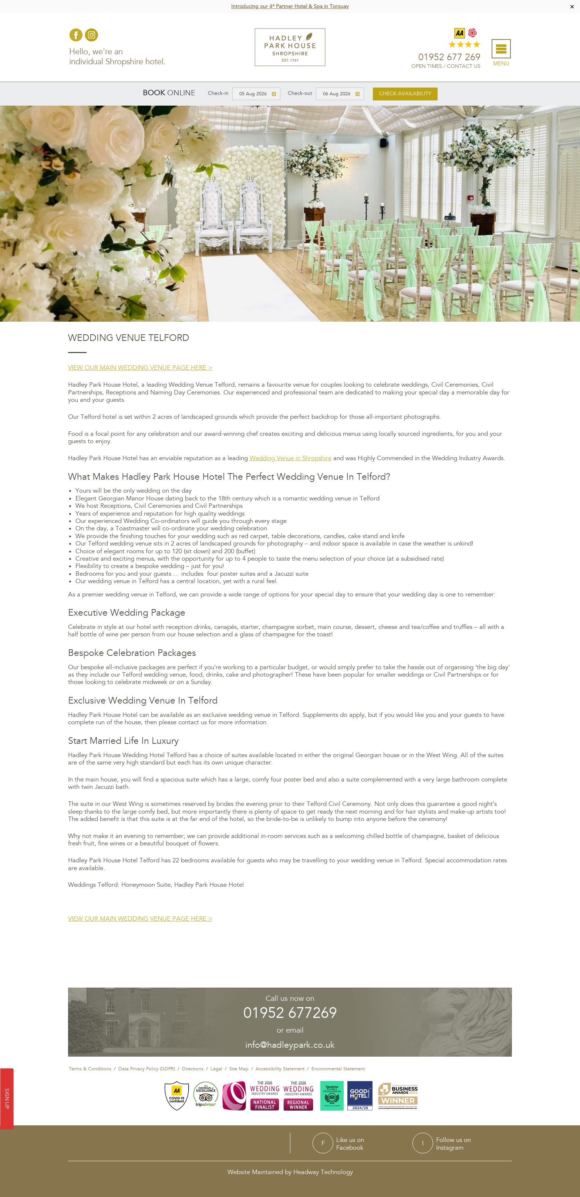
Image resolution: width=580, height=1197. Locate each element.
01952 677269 (290, 1012)
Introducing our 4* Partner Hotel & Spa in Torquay (290, 6)
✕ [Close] (572, 6)
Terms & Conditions (90, 1068)
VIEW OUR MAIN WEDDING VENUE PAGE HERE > (140, 366)
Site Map (239, 1068)
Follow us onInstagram (453, 1142)
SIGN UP (7, 1099)
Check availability (405, 92)
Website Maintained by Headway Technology (290, 1171)
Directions (192, 1068)
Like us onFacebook (350, 1142)
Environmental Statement (338, 1068)
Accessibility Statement (280, 1068)
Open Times (427, 66)
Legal (216, 1068)
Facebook (75, 34)
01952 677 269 (450, 57)
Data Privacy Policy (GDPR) (146, 1068)
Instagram (90, 34)
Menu (502, 63)
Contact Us (465, 66)
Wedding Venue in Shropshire (290, 457)
